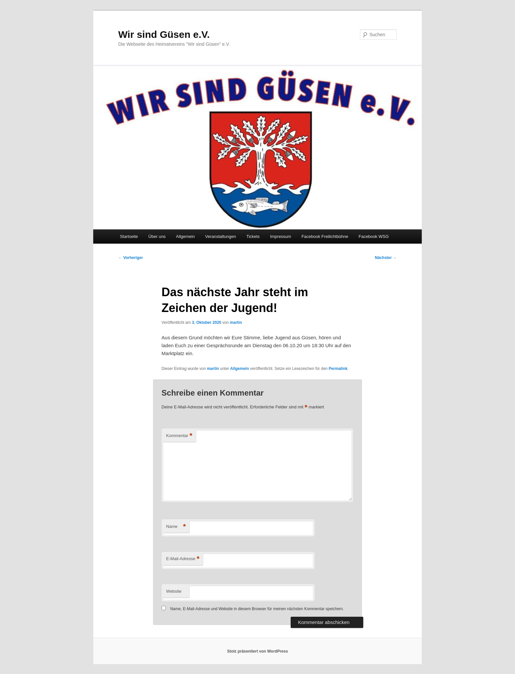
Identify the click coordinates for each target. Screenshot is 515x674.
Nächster (386, 257)
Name (176, 526)
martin (236, 322)
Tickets (253, 236)
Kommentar (179, 436)
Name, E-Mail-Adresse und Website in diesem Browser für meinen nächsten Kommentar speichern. (257, 609)
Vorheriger (130, 257)
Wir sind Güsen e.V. (164, 34)
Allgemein (185, 236)
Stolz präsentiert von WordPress (257, 651)
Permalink (338, 368)
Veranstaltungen (220, 236)
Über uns (157, 236)
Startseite (129, 236)
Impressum (280, 236)
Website (174, 591)
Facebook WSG (374, 236)
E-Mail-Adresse (182, 559)
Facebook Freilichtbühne (325, 236)
